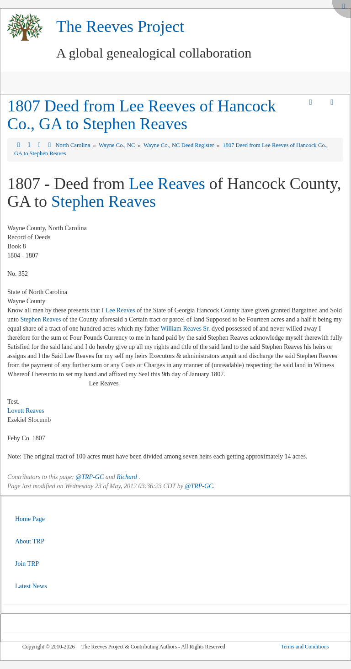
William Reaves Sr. (185, 328)
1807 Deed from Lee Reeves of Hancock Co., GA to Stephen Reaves (141, 115)
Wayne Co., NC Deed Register (179, 145)
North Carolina (73, 145)
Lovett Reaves (25, 410)
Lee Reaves (167, 183)
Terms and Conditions (305, 646)
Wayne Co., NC (118, 145)
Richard (127, 477)
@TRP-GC (89, 477)
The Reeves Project (120, 26)
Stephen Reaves (103, 201)
